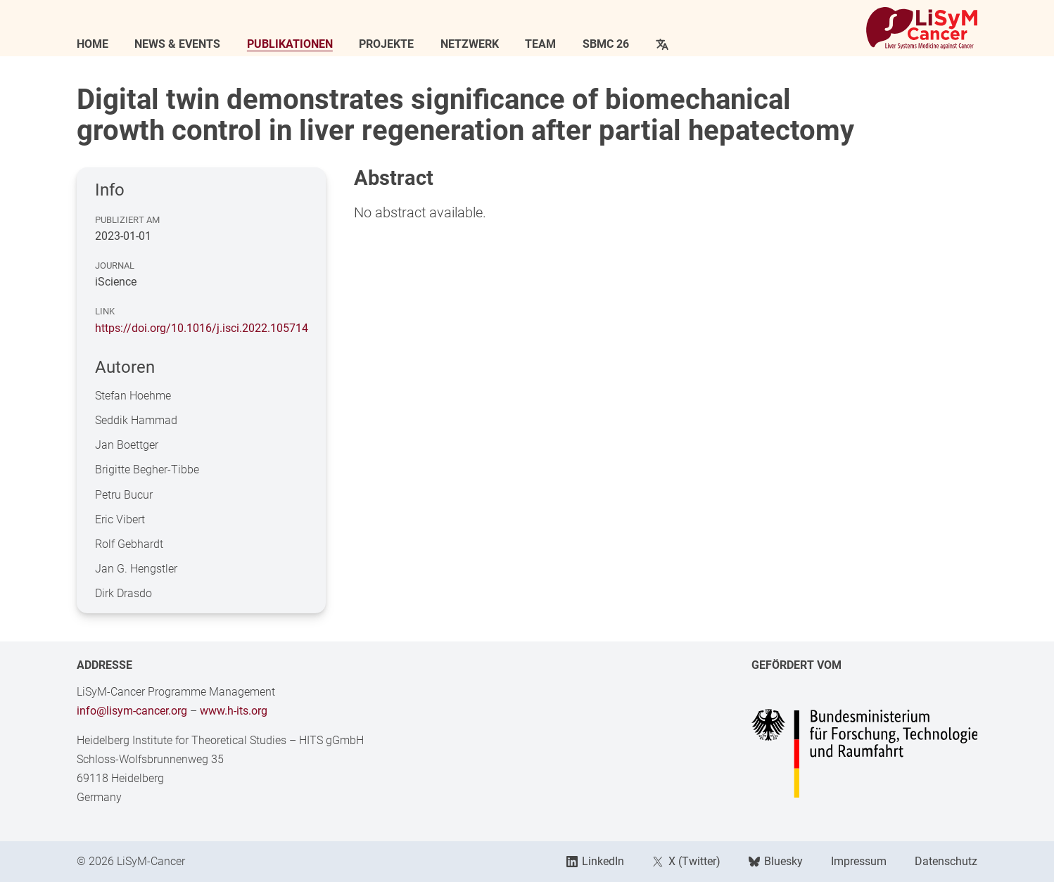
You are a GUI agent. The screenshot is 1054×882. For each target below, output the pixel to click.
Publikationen (290, 44)
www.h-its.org (233, 710)
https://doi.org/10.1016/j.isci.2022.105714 (201, 328)
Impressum (859, 861)
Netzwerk (469, 44)
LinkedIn (595, 861)
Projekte (386, 44)
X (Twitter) (686, 861)
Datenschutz (946, 861)
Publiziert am (127, 220)
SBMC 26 (606, 44)
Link (105, 311)
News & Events (177, 44)
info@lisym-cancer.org (132, 710)
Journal (114, 265)
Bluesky (776, 861)
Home (92, 44)
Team (540, 44)
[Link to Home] (921, 28)
